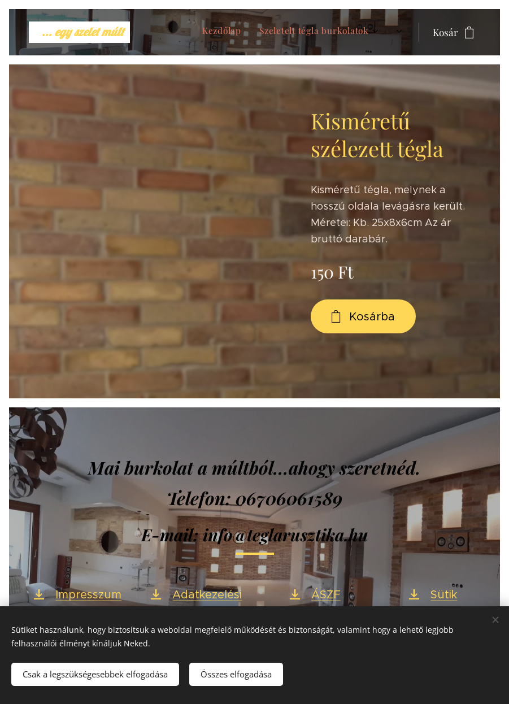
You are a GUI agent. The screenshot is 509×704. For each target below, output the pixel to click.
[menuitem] (294, 32)
